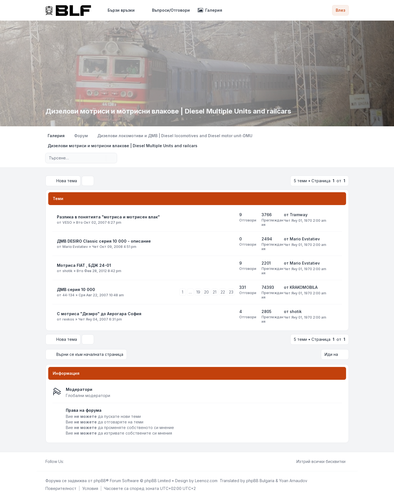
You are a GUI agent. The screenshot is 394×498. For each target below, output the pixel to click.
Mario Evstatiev (75, 247)
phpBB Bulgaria (260, 480)
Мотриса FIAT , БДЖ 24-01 (84, 265)
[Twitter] (72, 461)
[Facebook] (67, 461)
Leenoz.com (206, 480)
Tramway (299, 214)
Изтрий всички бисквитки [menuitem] (317, 461)
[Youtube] (76, 461)
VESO (67, 222)
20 (206, 292)
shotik (67, 271)
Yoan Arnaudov (293, 480)
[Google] (80, 461)
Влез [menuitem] (340, 10)
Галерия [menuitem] (210, 10)
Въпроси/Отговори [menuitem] (167, 10)
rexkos (68, 319)
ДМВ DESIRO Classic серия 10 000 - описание (104, 241)
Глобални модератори (88, 395)
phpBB (100, 480)
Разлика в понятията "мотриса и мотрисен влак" (108, 217)
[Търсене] (101, 158)
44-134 (68, 295)
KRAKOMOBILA (304, 287)
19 (198, 292)
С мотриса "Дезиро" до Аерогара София (99, 313)
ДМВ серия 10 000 (76, 289)
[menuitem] (118, 10)
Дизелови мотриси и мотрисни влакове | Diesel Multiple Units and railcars (168, 111)
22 (223, 292)
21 (214, 292)
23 (231, 292)
